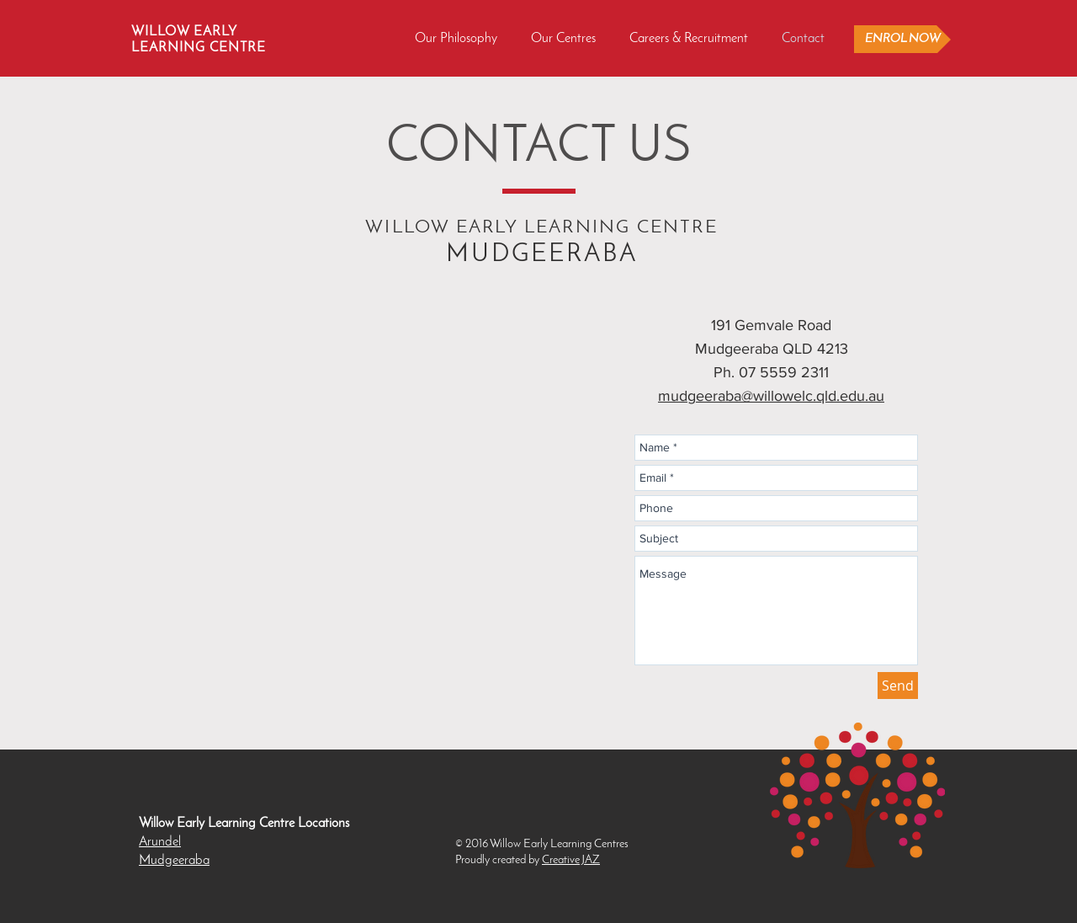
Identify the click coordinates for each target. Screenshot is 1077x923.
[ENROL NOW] (902, 39)
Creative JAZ (571, 860)
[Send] (898, 685)
